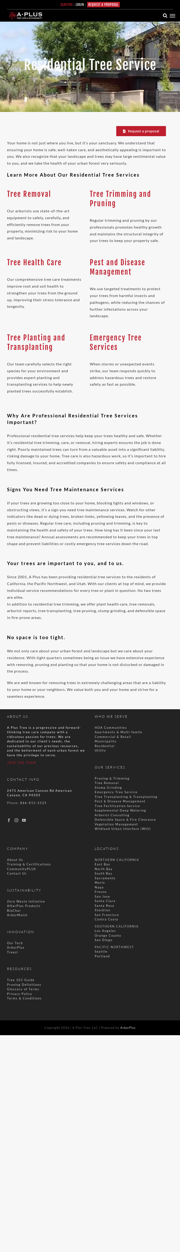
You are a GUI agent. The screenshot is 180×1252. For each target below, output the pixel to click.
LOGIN (80, 5)
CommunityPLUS (21, 869)
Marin (100, 882)
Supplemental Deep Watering (120, 810)
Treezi (12, 952)
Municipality (106, 741)
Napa (99, 887)
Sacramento (105, 878)
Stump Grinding (108, 787)
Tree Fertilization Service (117, 806)
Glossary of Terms (23, 989)
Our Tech (15, 943)
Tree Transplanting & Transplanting (126, 797)
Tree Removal (29, 194)
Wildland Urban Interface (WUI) (123, 829)
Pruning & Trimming (112, 778)
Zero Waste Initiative (26, 901)
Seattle (101, 951)
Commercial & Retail (113, 737)
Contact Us (17, 873)
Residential (105, 746)
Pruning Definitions (24, 985)
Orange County (108, 935)
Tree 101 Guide (21, 980)
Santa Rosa (104, 905)
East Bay (102, 864)
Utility (100, 750)
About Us (15, 860)
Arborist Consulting (112, 815)
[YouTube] (24, 820)
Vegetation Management (116, 824)
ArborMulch (17, 915)
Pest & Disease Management (120, 801)
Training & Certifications (29, 864)
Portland (102, 956)
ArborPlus (16, 947)
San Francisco (107, 915)
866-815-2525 (33, 803)
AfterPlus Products (24, 906)
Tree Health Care (34, 262)
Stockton (102, 910)
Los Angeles (105, 931)
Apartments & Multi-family (118, 732)
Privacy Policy (19, 994)
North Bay (104, 869)
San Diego (103, 940)
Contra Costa (106, 919)
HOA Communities (111, 727)
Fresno (101, 892)
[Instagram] (17, 820)
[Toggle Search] (165, 15)
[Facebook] (9, 820)
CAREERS (66, 5)
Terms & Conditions (24, 998)
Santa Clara (105, 901)
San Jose (102, 896)
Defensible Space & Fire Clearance (125, 819)
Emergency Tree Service (116, 792)
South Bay (103, 873)
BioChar (14, 910)
